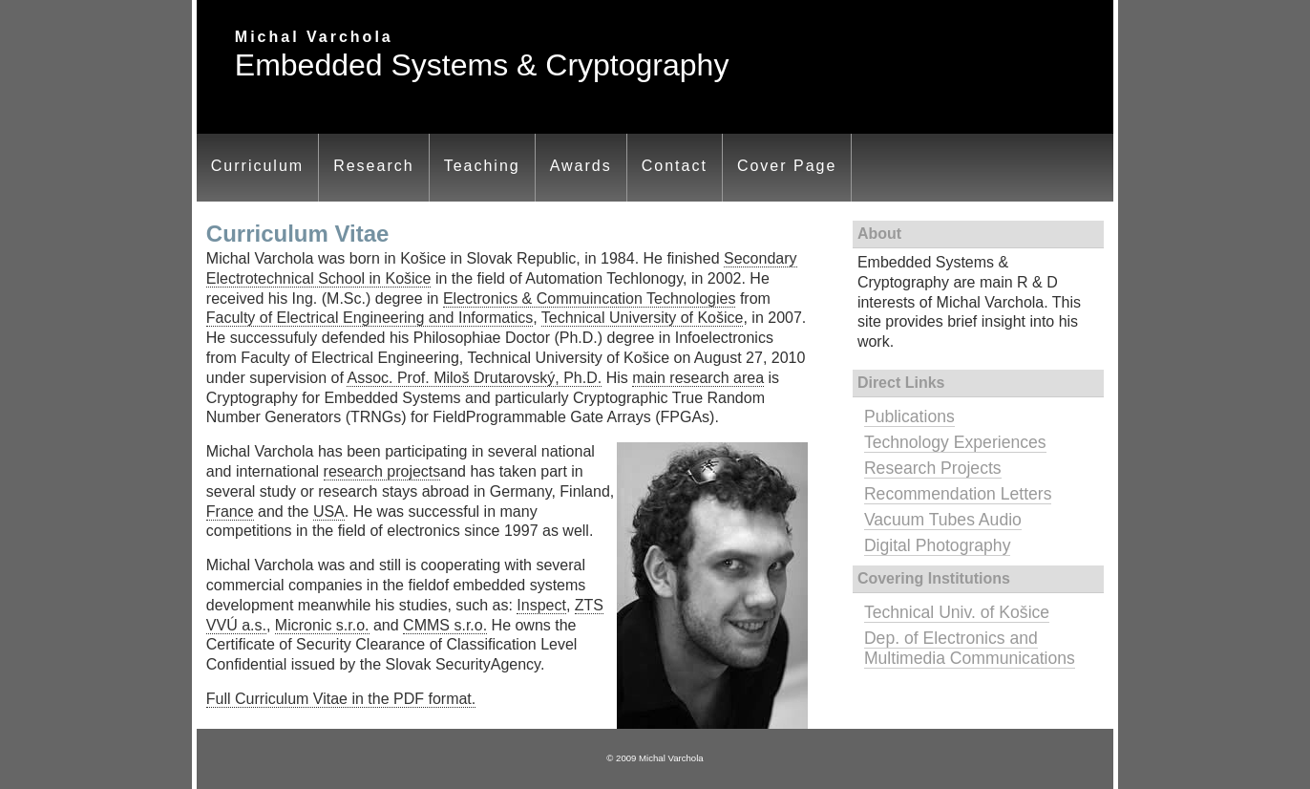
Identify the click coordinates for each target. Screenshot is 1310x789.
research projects (382, 471)
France (230, 511)
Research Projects (933, 468)
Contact (675, 166)
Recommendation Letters (958, 493)
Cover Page (787, 166)
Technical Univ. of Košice (956, 612)
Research (373, 166)
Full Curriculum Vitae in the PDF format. (340, 699)
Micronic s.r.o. (322, 625)
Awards (581, 166)
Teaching (482, 166)
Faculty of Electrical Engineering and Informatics (369, 317)
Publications (909, 416)
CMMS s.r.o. (445, 625)
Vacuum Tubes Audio (943, 519)
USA (329, 511)
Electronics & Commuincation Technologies (589, 298)
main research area (698, 378)
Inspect (541, 605)
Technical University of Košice (642, 317)
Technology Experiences (955, 442)
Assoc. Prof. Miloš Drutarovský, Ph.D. (474, 378)
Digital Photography (937, 545)
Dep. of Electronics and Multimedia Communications (969, 648)
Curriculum (257, 166)
